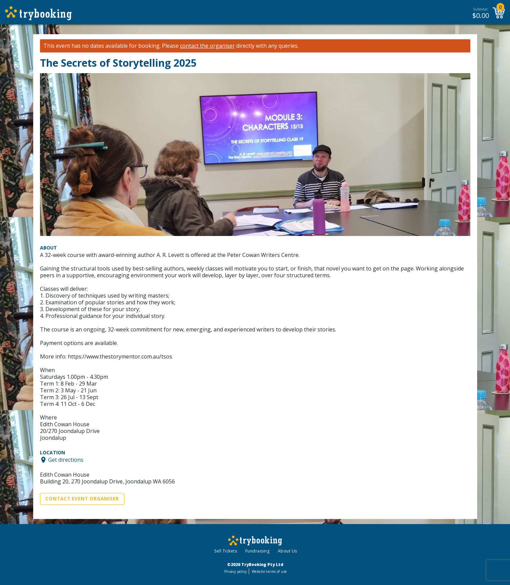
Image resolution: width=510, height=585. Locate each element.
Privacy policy (235, 571)
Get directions (65, 459)
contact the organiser (207, 46)
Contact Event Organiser (82, 499)
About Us (287, 551)
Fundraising (257, 551)
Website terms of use (269, 571)
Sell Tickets (225, 551)
